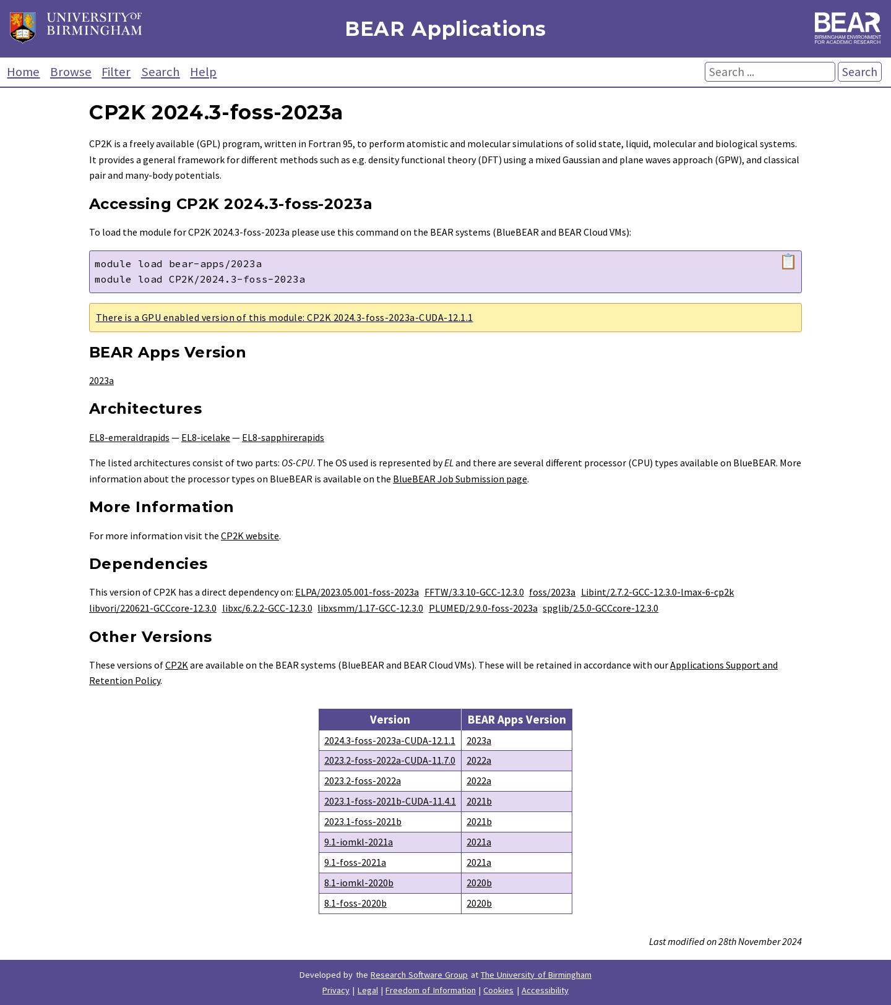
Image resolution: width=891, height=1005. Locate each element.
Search (160, 72)
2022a (479, 760)
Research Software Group (419, 974)
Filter (116, 72)
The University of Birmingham (536, 974)
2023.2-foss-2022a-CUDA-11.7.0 (389, 760)
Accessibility (545, 990)
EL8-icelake (205, 437)
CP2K (176, 665)
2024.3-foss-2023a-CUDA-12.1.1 (389, 740)
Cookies (498, 990)
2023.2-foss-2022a (362, 780)
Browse (71, 72)
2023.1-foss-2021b (363, 821)
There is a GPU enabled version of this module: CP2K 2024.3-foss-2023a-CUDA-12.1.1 (284, 317)
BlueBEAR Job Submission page (460, 479)
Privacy (336, 990)
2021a (479, 842)
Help (203, 72)
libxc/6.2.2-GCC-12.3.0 (267, 608)
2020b (479, 882)
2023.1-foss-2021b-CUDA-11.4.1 (390, 801)
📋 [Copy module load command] (788, 262)
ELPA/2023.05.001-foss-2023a (357, 592)
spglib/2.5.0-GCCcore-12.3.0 (600, 608)
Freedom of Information (430, 990)
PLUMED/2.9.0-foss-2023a (483, 608)
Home (23, 72)
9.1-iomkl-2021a (358, 842)
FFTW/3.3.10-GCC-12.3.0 (474, 592)
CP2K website (250, 535)
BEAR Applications (445, 29)
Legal (368, 990)
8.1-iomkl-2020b (359, 882)
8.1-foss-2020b (355, 903)
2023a (101, 380)
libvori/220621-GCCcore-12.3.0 (153, 608)
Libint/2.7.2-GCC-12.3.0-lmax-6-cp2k (657, 592)
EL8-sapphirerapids (283, 437)
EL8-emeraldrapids (129, 437)
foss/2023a (552, 592)
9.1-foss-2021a (355, 862)
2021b (479, 801)
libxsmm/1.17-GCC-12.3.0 (370, 608)
